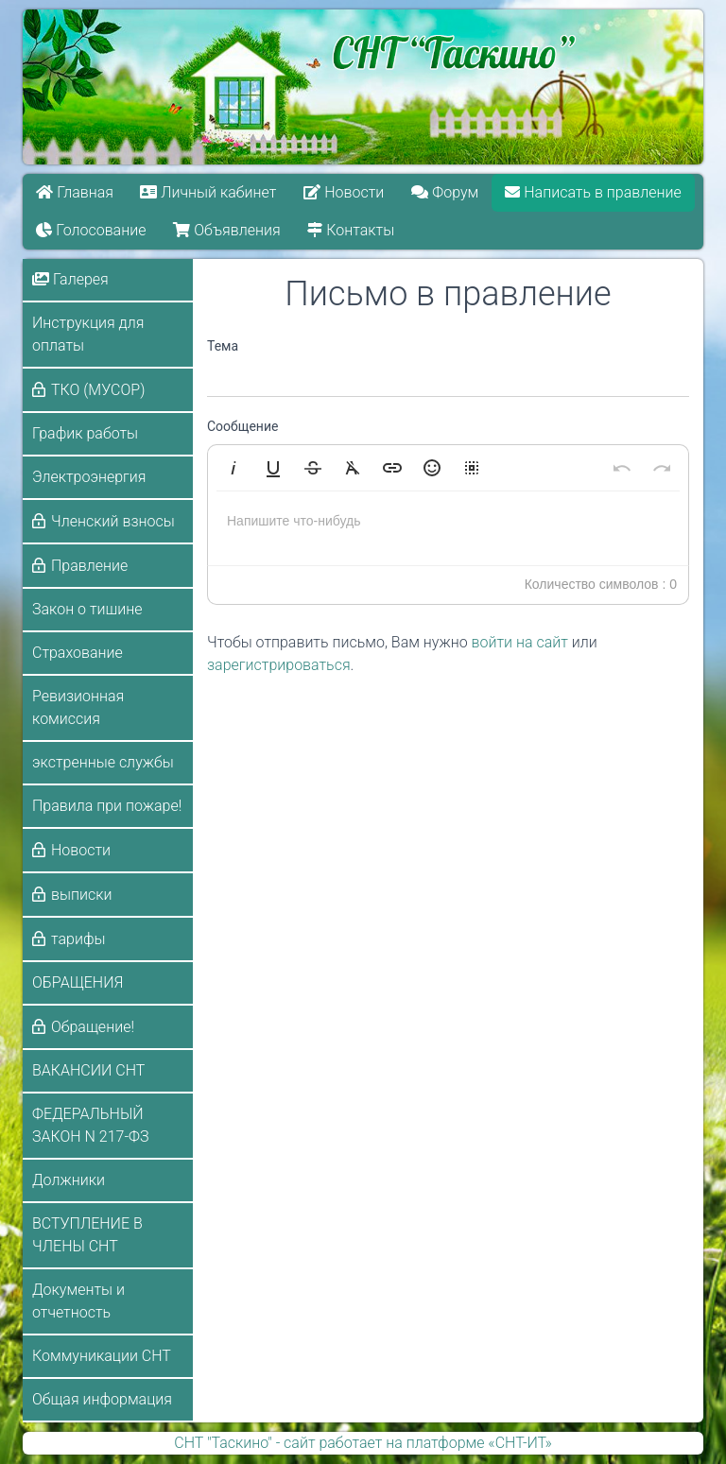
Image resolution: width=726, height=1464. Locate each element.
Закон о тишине (87, 609)
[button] (233, 468)
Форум (444, 192)
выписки (81, 895)
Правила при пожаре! (107, 806)
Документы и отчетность (78, 1301)
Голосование (91, 230)
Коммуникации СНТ (101, 1356)
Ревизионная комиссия (78, 707)
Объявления (226, 230)
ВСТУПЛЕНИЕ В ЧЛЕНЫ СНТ (87, 1234)
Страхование (77, 653)
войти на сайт (520, 642)
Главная (74, 192)
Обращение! (92, 1027)
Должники (68, 1180)
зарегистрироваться (279, 665)
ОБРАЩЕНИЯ (77, 982)
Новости (343, 192)
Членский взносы (113, 521)
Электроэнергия (89, 477)
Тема (222, 345)
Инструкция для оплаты (88, 334)
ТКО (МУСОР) (98, 390)
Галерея (70, 279)
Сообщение (242, 426)
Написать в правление (594, 192)
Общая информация (102, 1399)
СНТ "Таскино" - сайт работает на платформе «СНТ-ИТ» (362, 1443)
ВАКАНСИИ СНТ (88, 1070)
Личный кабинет (209, 192)
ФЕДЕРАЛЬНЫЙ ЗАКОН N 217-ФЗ (90, 1125)
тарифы (78, 939)
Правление (89, 566)
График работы (85, 433)
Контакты (350, 230)
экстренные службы (103, 762)
